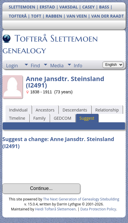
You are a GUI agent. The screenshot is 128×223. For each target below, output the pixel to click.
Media (56, 65)
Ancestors (45, 110)
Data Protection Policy (98, 209)
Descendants (75, 110)
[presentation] (46, 166)
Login (12, 65)
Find (35, 65)
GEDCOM (62, 118)
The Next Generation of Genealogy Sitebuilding (81, 199)
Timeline (17, 118)
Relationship (107, 110)
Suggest (86, 118)
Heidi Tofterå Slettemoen (55, 209)
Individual (18, 110)
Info (78, 65)
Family (39, 118)
